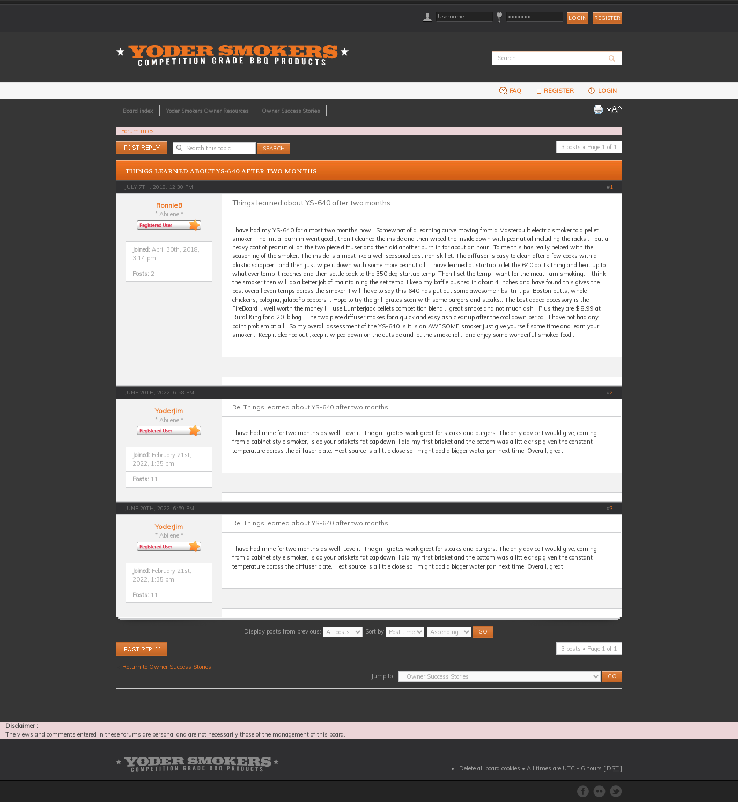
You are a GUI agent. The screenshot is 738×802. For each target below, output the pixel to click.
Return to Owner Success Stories (166, 667)
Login (602, 90)
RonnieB (169, 205)
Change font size (614, 109)
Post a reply (141, 147)
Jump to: (382, 676)
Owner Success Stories (291, 110)
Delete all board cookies (489, 768)
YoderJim (169, 411)
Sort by (394, 631)
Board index (138, 110)
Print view (598, 109)
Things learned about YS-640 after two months (221, 171)
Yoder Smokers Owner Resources (207, 110)
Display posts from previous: (303, 631)
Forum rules (137, 131)
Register (607, 17)
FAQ (510, 90)
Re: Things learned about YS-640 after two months (310, 407)
